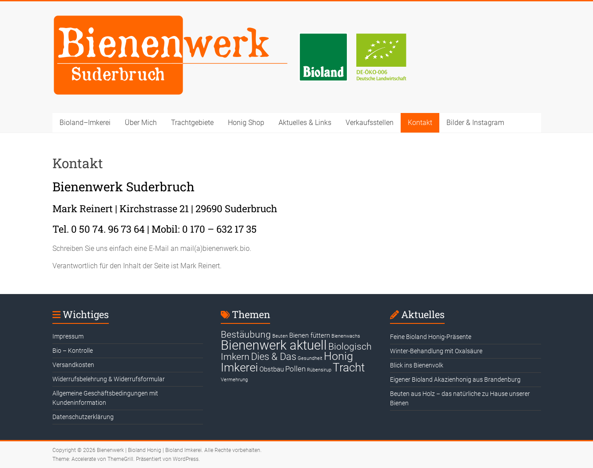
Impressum (68, 336)
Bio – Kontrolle (72, 350)
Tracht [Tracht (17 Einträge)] (349, 367)
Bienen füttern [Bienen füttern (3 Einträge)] (309, 335)
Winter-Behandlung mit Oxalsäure (436, 351)
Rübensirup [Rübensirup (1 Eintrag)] (319, 370)
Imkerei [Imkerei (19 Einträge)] (239, 367)
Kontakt (420, 122)
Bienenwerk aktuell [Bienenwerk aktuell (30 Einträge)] (274, 345)
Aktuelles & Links (305, 122)
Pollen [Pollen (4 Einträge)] (295, 368)
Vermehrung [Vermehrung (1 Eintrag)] (234, 380)
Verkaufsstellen (370, 122)
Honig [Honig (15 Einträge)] (338, 356)
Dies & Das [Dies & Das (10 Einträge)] (273, 356)
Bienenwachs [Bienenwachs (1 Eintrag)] (345, 336)
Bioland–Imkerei (85, 122)
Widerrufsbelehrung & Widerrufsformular (108, 379)
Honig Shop (246, 122)
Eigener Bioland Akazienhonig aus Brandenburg (455, 379)
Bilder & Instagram (475, 122)
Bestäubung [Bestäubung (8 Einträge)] (246, 334)
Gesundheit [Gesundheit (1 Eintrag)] (310, 358)
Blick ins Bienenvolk (416, 365)
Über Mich (141, 122)
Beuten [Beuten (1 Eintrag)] (280, 336)
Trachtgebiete (192, 122)
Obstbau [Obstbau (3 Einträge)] (271, 369)
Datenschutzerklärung (83, 416)
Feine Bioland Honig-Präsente (430, 336)
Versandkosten (73, 364)
